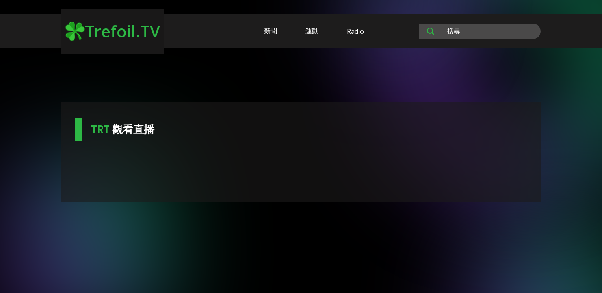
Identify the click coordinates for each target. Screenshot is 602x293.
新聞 (270, 30)
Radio (355, 31)
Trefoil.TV (112, 31)
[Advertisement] (301, 76)
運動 (311, 30)
